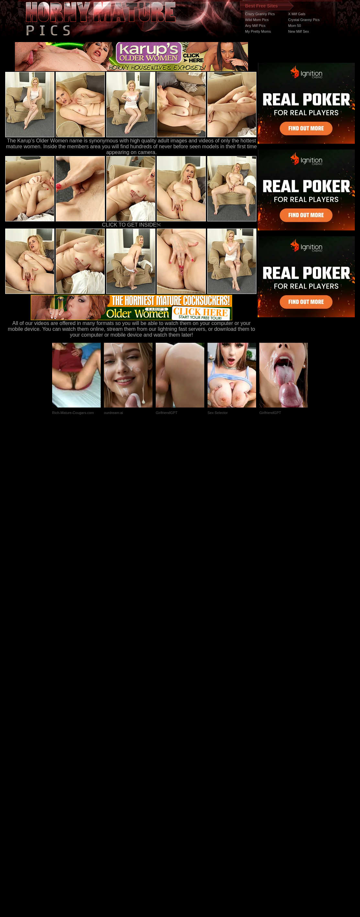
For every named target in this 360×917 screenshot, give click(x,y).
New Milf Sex (298, 31)
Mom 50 (294, 26)
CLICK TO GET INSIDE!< (131, 225)
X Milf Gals (296, 14)
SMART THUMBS (191, 795)
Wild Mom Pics (257, 20)
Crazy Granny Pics (260, 14)
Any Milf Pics (255, 26)
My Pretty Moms (258, 31)
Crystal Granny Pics (304, 20)
